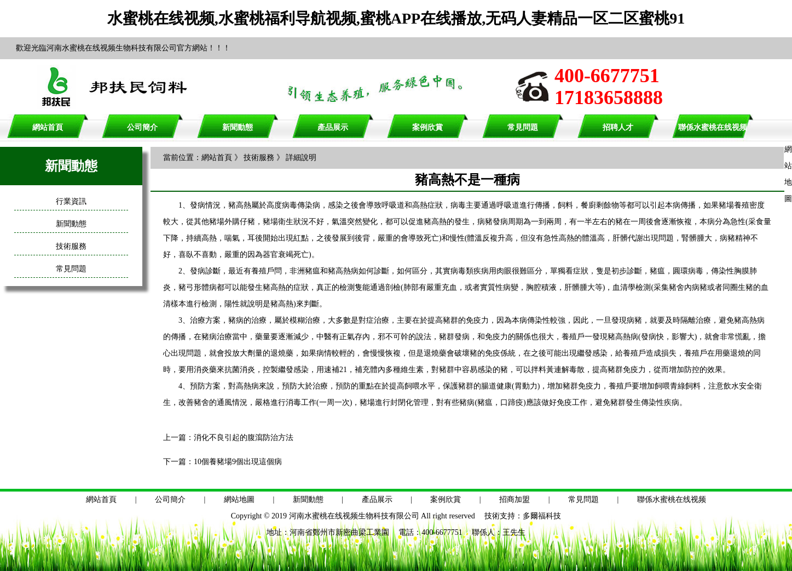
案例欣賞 (427, 127)
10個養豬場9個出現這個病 (238, 462)
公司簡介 (142, 127)
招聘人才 (618, 127)
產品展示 (332, 127)
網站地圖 (239, 499)
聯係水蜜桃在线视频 (712, 127)
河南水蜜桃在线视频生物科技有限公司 (354, 516)
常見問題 (522, 127)
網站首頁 (47, 127)
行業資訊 (71, 201)
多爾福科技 (542, 516)
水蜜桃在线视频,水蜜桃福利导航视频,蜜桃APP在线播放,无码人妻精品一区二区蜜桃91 (396, 18)
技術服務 (71, 246)
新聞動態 (237, 127)
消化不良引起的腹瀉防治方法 (243, 437)
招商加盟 (514, 499)
